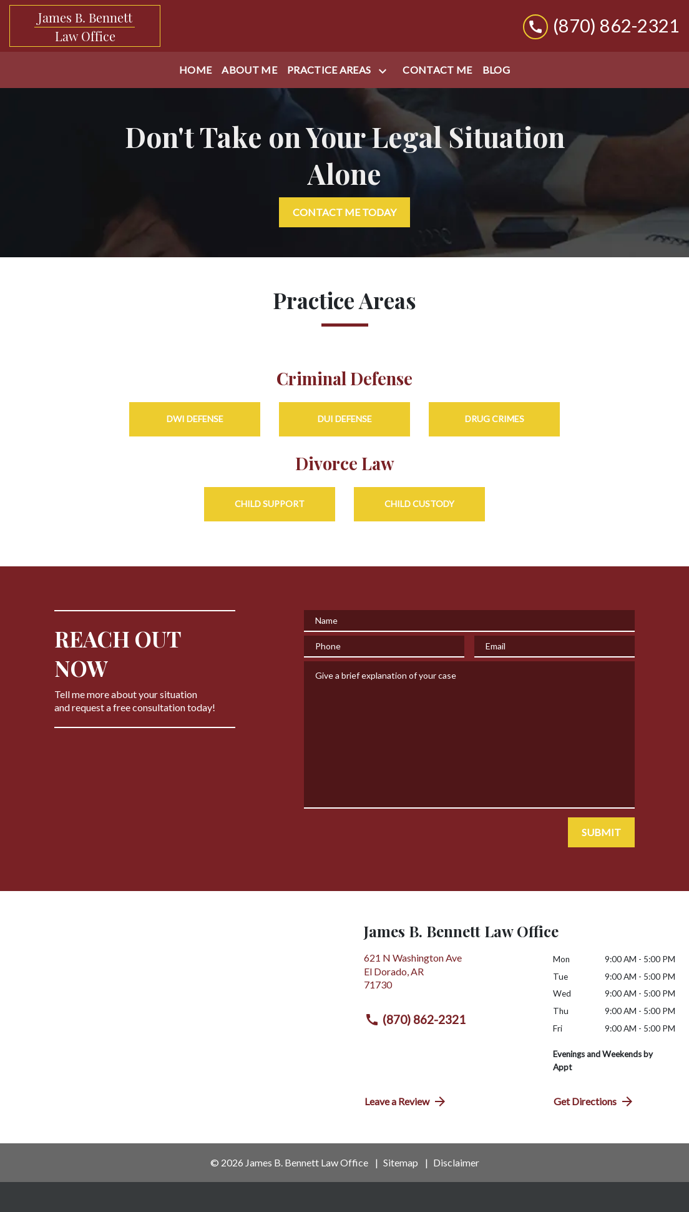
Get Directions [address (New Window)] (594, 1101)
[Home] (195, 70)
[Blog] (496, 70)
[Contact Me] (437, 70)
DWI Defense (195, 418)
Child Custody (419, 503)
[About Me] (249, 70)
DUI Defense (345, 418)
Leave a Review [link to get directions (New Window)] (405, 1101)
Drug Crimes (494, 418)
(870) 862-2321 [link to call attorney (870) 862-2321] (415, 1019)
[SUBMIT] (601, 832)
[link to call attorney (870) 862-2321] (601, 25)
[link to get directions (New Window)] (449, 976)
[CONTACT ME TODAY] (344, 212)
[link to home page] (84, 26)
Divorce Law (344, 463)
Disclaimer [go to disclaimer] (456, 1162)
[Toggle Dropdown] (385, 71)
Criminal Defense (344, 378)
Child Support (270, 503)
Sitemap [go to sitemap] (400, 1162)
